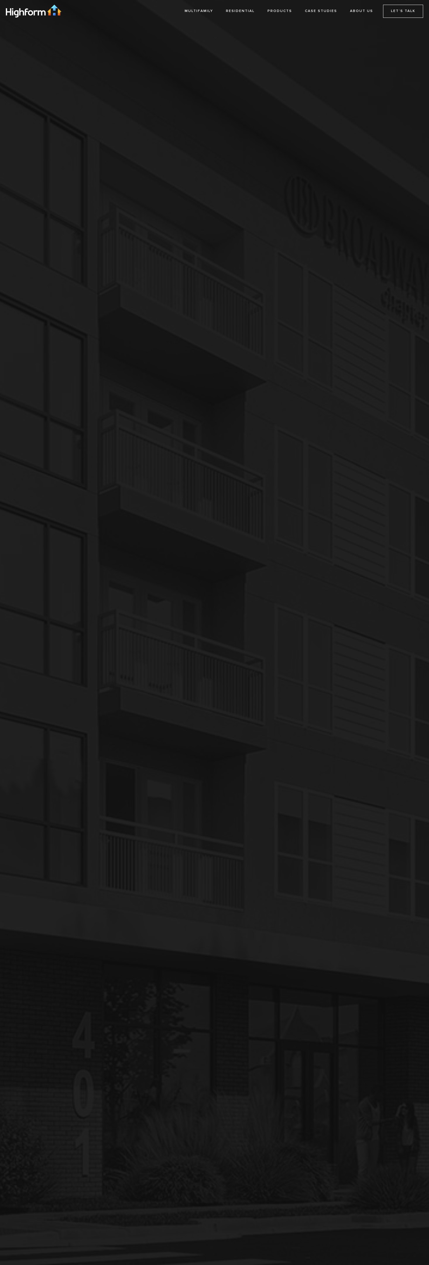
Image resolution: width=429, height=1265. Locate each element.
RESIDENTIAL (240, 11)
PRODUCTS (279, 11)
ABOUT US (361, 11)
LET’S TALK (403, 11)
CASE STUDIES (321, 11)
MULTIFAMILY (199, 11)
